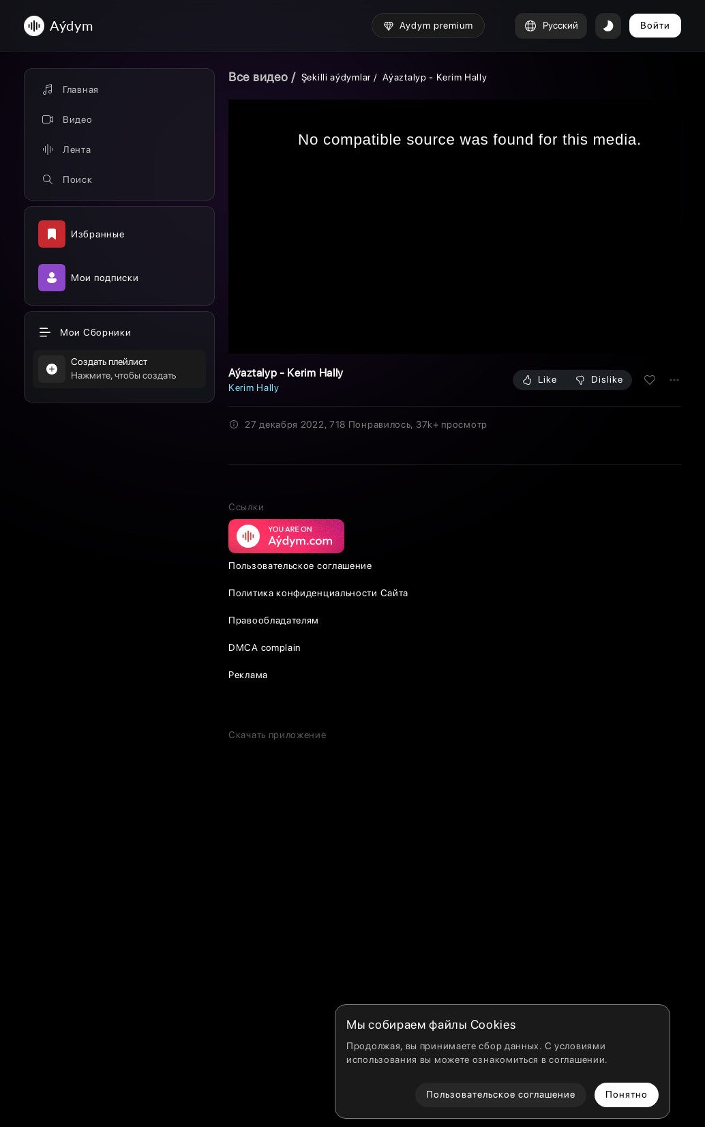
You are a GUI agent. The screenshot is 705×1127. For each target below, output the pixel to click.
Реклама (248, 936)
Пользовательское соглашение (300, 826)
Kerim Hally (254, 387)
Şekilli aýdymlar (336, 77)
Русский (551, 26)
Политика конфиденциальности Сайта (318, 854)
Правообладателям (273, 881)
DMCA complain (264, 908)
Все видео (258, 77)
